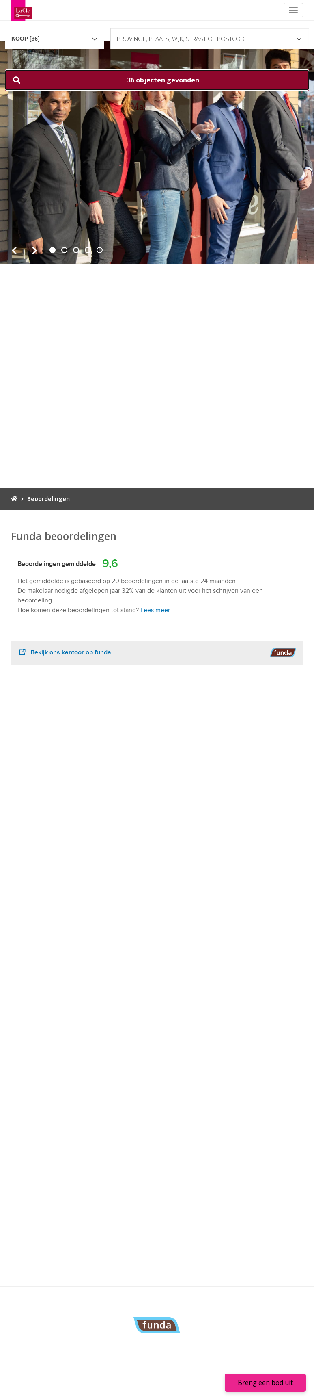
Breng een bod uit (265, 1382)
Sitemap (209, 1388)
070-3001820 (96, 1349)
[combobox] (54, 35)
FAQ (185, 1375)
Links (170, 1375)
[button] (157, 80)
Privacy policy (180, 1388)
